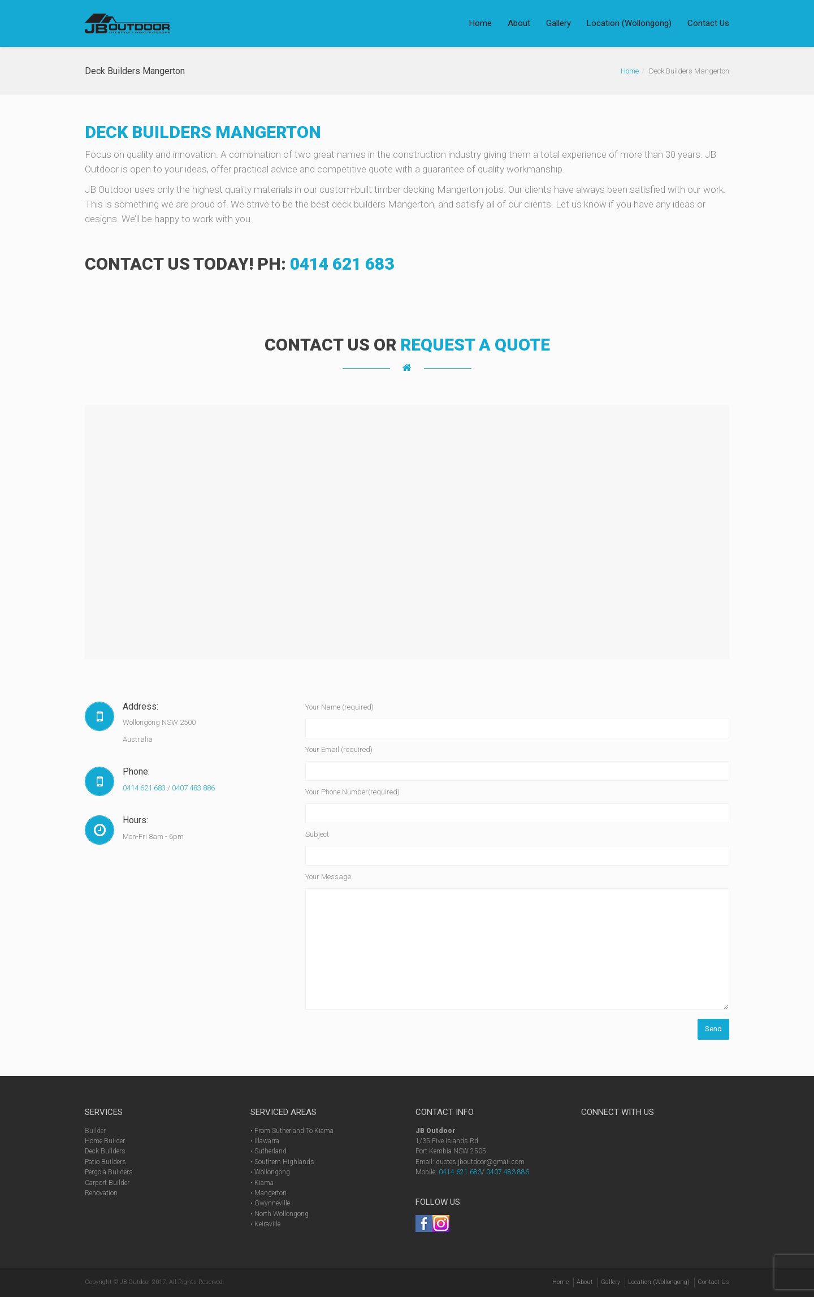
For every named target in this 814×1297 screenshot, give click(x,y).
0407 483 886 (193, 788)
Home (480, 23)
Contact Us (708, 23)
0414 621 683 (342, 264)
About (519, 23)
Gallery (558, 23)
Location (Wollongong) (629, 23)
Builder (95, 1131)
